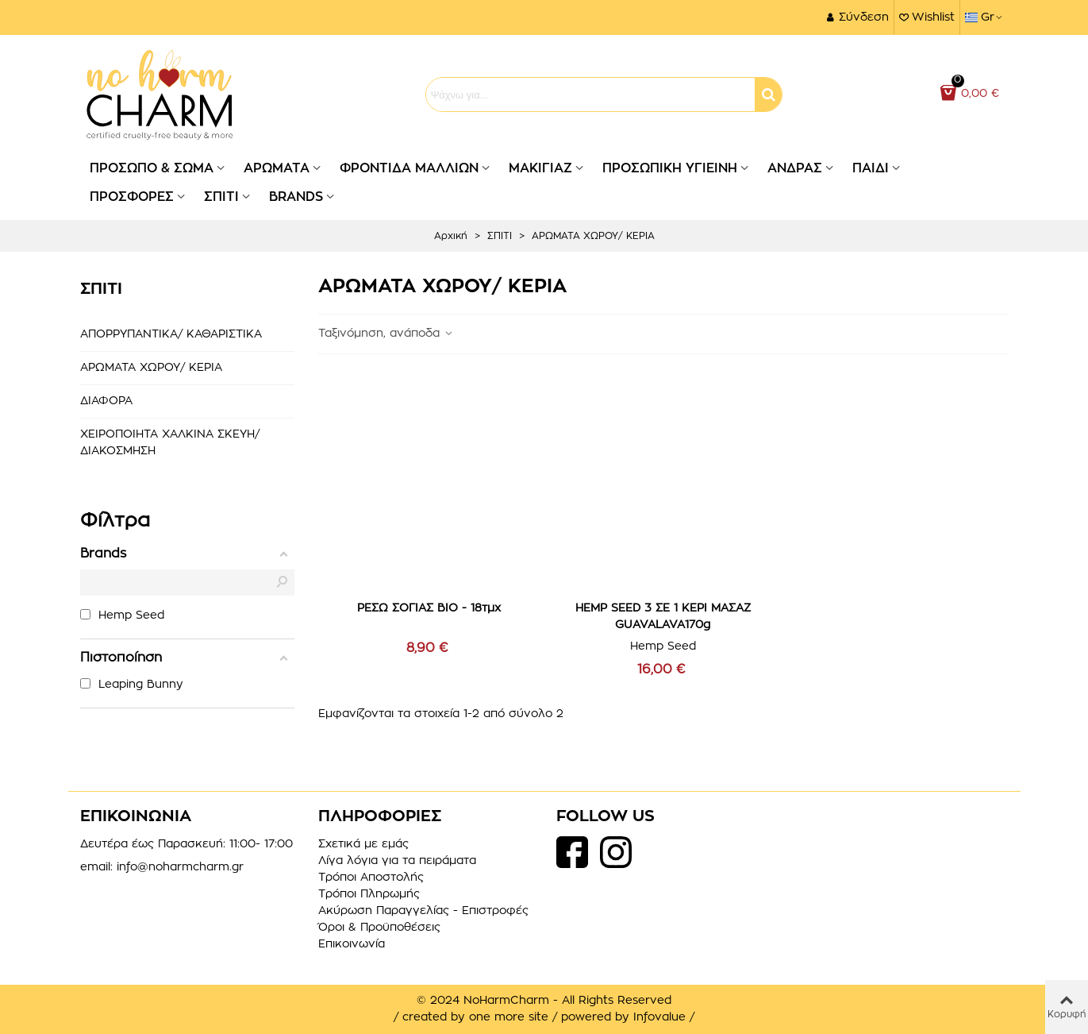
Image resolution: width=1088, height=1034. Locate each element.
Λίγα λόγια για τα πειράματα (397, 860)
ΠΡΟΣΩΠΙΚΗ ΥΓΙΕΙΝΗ (669, 168)
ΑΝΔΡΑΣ (794, 168)
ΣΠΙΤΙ (221, 197)
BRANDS (296, 197)
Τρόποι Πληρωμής (369, 894)
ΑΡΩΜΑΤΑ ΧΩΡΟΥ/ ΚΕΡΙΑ (151, 367)
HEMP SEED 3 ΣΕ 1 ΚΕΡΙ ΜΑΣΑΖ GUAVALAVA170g (663, 617)
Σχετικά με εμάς (363, 844)
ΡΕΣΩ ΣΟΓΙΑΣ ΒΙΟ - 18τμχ (429, 608)
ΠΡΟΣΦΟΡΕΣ (132, 197)
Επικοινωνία (351, 944)
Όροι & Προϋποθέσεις (379, 927)
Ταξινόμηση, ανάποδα (386, 333)
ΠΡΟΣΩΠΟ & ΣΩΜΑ (151, 168)
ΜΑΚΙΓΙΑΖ (540, 168)
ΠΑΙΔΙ (870, 168)
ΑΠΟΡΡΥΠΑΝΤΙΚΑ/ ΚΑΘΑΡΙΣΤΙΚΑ (171, 334)
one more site (508, 1017)
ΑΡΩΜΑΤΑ (276, 168)
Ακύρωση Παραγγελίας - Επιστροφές (423, 910)
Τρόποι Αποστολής (371, 877)
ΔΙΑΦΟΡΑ (106, 401)
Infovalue (661, 1017)
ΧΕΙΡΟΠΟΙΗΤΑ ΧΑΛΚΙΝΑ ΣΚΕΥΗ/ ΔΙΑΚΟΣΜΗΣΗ (170, 443)
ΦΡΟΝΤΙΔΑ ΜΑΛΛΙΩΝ (409, 168)
